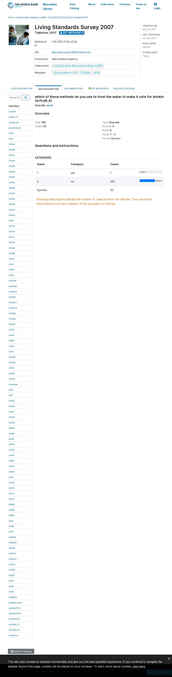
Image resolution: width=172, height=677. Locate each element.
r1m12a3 (13, 291)
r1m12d (12, 313)
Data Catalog (74, 6)
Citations (124, 4)
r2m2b (12, 357)
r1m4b (12, 177)
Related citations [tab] (124, 88)
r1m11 (11, 275)
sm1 (10, 395)
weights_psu (15, 602)
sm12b (12, 548)
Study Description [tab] (21, 88)
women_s (14, 635)
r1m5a (12, 198)
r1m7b (12, 231)
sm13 (11, 580)
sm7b (11, 488)
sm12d (12, 564)
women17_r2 (15, 613)
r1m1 (11, 138)
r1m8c (12, 259)
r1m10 (11, 269)
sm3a (11, 417)
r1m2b (12, 149)
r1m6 (11, 220)
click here (139, 666)
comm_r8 (13, 122)
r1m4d (12, 188)
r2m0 (11, 346)
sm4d (11, 444)
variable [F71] (81, 17)
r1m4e (12, 193)
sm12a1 (12, 537)
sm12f (12, 575)
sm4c (11, 438)
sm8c (11, 515)
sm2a (11, 400)
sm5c (11, 466)
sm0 (11, 389)
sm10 (11, 526)
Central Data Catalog (27, 17)
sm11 (11, 531)
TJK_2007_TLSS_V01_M (59, 17)
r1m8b (12, 253)
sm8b (11, 509)
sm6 (11, 477)
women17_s (14, 618)
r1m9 (11, 264)
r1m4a (12, 171)
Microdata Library (50, 6)
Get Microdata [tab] (98, 88)
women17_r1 (15, 608)
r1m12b (12, 297)
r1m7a (12, 226)
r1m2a (12, 144)
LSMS (43, 17)
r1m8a (12, 248)
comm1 (12, 111)
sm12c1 (12, 553)
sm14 (11, 586)
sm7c (11, 493)
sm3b (11, 422)
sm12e (12, 569)
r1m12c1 (12, 302)
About (91, 4)
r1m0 (11, 133)
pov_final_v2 (15, 127)
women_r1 (14, 624)
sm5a (11, 455)
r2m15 (12, 378)
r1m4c (12, 182)
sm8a (11, 504)
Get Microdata (71, 32)
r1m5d (12, 215)
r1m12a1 (12, 280)
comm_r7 (13, 117)
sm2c (11, 411)
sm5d (11, 471)
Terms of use (141, 6)
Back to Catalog (21, 651)
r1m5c (12, 209)
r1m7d (12, 242)
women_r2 (14, 629)
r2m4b (12, 362)
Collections (107, 4)
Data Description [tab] (48, 89)
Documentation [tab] (73, 88)
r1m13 (11, 329)
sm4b (11, 433)
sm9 (11, 520)
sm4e (11, 449)
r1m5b (12, 204)
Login (157, 6)
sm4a (11, 428)
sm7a (11, 482)
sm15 (11, 591)
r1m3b (12, 166)
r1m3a (12, 160)
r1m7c (12, 237)
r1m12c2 (13, 307)
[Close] (169, 658)
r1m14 (11, 335)
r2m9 (11, 368)
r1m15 (11, 340)
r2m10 (12, 373)
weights (13, 597)
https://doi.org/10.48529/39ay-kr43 (71, 52)
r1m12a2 (13, 286)
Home (11, 17)
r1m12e (12, 318)
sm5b (11, 460)
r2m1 (11, 351)
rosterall (13, 384)
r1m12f (12, 324)
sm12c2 (12, 559)
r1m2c (12, 155)
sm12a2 (12, 542)
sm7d (11, 499)
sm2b (11, 406)
